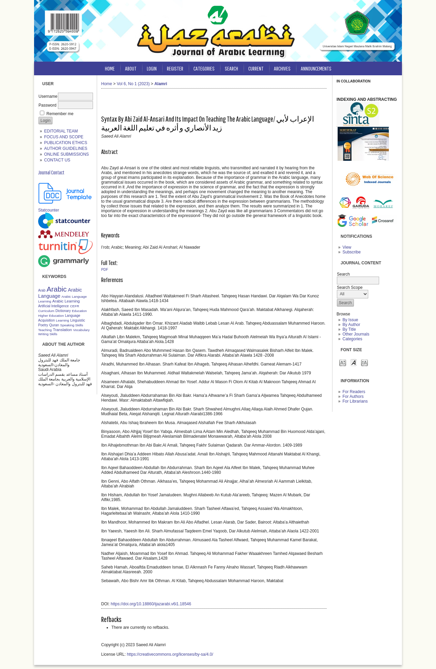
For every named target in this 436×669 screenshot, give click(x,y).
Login (152, 68)
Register (175, 68)
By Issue (350, 319)
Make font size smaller (342, 362)
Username (47, 96)
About (131, 68)
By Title (349, 329)
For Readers (353, 391)
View (346, 247)
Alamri (160, 83)
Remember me (59, 113)
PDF (104, 269)
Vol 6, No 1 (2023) (133, 83)
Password (47, 105)
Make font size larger (364, 362)
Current (256, 68)
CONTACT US (57, 160)
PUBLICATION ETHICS (65, 142)
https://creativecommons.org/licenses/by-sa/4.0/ (170, 654)
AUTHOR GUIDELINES (65, 148)
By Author (351, 324)
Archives (282, 68)
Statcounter (48, 210)
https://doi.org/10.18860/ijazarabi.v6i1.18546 (151, 604)
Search (231, 68)
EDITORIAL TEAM (61, 131)
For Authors (352, 396)
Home (110, 68)
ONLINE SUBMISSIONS (66, 154)
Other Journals (355, 334)
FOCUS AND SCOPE (63, 137)
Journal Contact (51, 172)
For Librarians (355, 401)
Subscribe (351, 252)
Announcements (316, 68)
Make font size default (353, 362)
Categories (352, 339)
